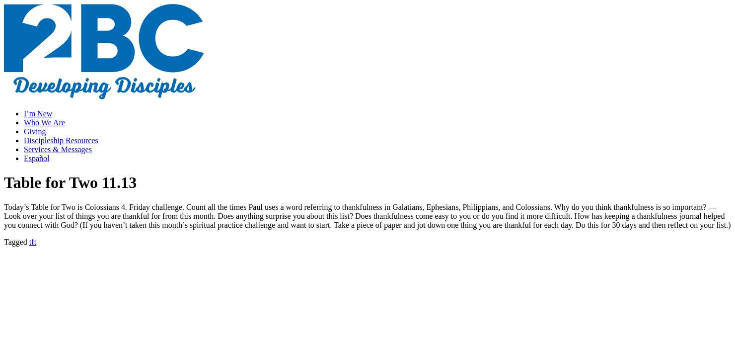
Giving (35, 131)
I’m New (38, 113)
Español (37, 158)
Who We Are (44, 122)
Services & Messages (58, 149)
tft (32, 242)
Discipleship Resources (61, 140)
